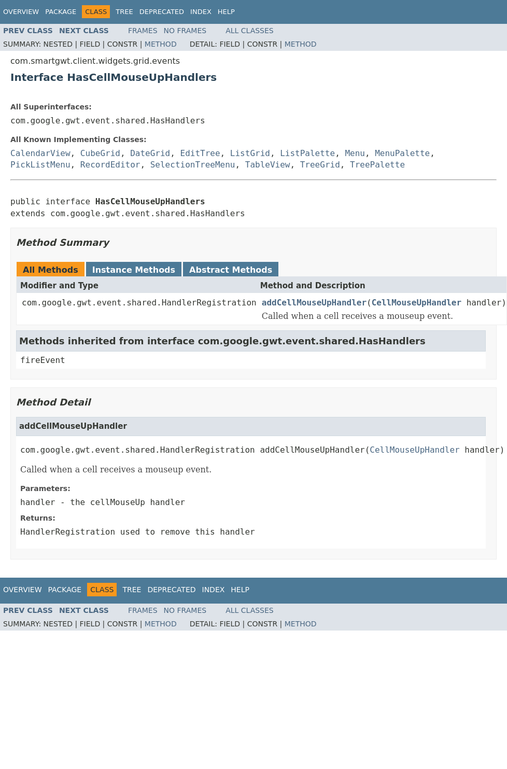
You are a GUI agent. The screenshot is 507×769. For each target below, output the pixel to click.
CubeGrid (100, 153)
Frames (143, 30)
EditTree (200, 153)
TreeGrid (320, 165)
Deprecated (161, 12)
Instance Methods (133, 270)
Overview (21, 12)
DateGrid (150, 153)
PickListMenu (40, 165)
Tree (124, 12)
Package (60, 12)
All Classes (250, 30)
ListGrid (250, 153)
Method (161, 44)
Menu (355, 153)
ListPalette (307, 153)
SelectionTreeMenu (192, 165)
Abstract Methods (230, 270)
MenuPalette (402, 153)
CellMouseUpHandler (416, 302)
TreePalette (377, 165)
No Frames (185, 30)
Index (201, 12)
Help (226, 12)
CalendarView (40, 153)
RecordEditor (110, 165)
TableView (267, 165)
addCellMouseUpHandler (314, 302)
